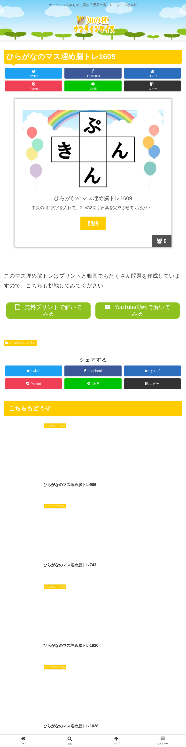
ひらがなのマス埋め (20, 342)
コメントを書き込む (93, 676)
